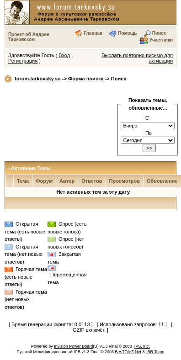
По (148, 133)
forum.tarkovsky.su (38, 78)
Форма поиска (86, 78)
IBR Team (155, 351)
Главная (93, 33)
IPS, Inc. (142, 346)
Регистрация (22, 61)
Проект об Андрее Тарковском (28, 37)
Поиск (159, 33)
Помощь (127, 33)
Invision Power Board (73, 346)
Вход (64, 55)
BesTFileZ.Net (128, 351)
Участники (161, 39)
